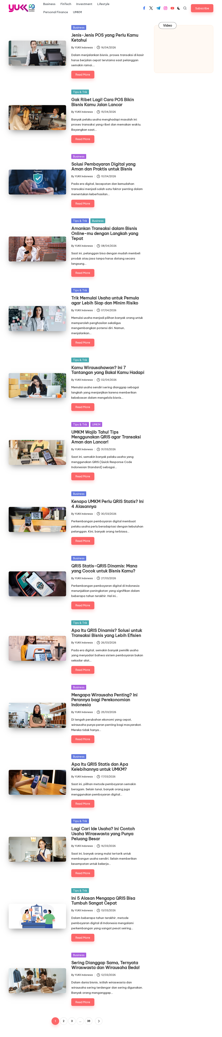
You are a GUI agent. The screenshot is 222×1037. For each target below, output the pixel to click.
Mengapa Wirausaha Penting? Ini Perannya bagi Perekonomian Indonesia (104, 699)
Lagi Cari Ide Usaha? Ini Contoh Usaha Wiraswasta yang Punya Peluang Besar (103, 833)
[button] (202, 8)
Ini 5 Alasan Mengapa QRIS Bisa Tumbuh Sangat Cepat (103, 901)
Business (78, 27)
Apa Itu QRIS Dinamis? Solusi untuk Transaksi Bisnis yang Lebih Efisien (106, 633)
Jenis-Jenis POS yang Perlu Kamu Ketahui (104, 38)
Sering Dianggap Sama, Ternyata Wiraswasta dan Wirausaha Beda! (105, 965)
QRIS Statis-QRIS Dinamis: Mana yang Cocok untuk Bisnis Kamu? (104, 568)
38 (88, 1021)
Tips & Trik (80, 92)
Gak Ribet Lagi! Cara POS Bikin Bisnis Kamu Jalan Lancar (102, 102)
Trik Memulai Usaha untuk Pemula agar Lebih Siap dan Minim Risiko (105, 300)
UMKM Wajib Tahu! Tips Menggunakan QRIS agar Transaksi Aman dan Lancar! (106, 437)
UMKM (96, 424)
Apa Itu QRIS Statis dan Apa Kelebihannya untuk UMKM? (99, 767)
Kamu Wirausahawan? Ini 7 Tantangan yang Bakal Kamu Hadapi (107, 370)
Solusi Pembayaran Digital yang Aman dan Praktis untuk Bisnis (103, 166)
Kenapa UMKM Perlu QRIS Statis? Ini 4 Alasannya (107, 504)
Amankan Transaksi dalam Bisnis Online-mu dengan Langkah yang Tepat (104, 233)
